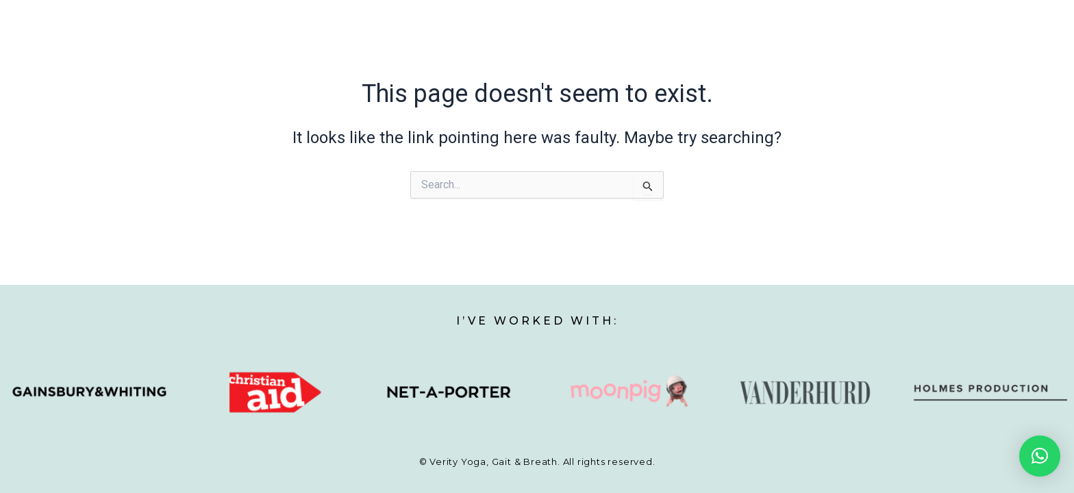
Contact (885, 47)
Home (338, 47)
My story (403, 47)
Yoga (467, 47)
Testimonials (746, 47)
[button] (1039, 456)
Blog (820, 47)
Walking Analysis (551, 47)
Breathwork (654, 47)
